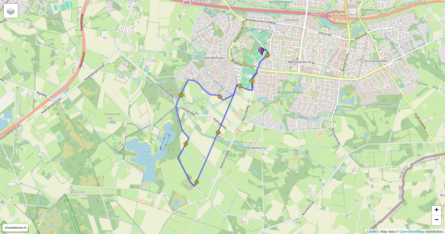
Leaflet (372, 231)
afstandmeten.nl (15, 227)
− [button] (437, 220)
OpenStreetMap (412, 231)
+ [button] (437, 210)
